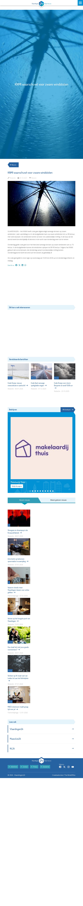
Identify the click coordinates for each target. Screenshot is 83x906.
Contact (24, 767)
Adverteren (13, 767)
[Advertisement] (41, 286)
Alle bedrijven (67, 410)
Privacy (34, 767)
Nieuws (13, 165)
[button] (30, 491)
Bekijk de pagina (17, 486)
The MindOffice (69, 775)
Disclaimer (45, 767)
